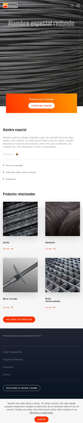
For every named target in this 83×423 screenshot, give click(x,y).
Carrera (6, 374)
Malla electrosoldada (52, 299)
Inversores (8, 367)
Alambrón (50, 242)
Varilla (6, 242)
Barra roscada (10, 298)
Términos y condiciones (41, 419)
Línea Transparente (12, 352)
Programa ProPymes (13, 359)
